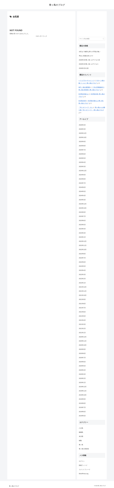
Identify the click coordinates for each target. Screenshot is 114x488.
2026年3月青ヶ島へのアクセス (88, 64)
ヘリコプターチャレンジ (86, 80)
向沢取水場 (82, 101)
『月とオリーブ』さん (86, 107)
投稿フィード (83, 465)
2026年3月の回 (84, 68)
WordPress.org (83, 473)
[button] (103, 39)
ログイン (82, 461)
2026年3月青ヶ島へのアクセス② (89, 60)
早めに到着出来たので (86, 56)
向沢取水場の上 (84, 94)
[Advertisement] (41, 22)
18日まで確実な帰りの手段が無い (89, 51)
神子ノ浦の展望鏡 (84, 87)
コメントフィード (84, 469)
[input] (92, 39)
